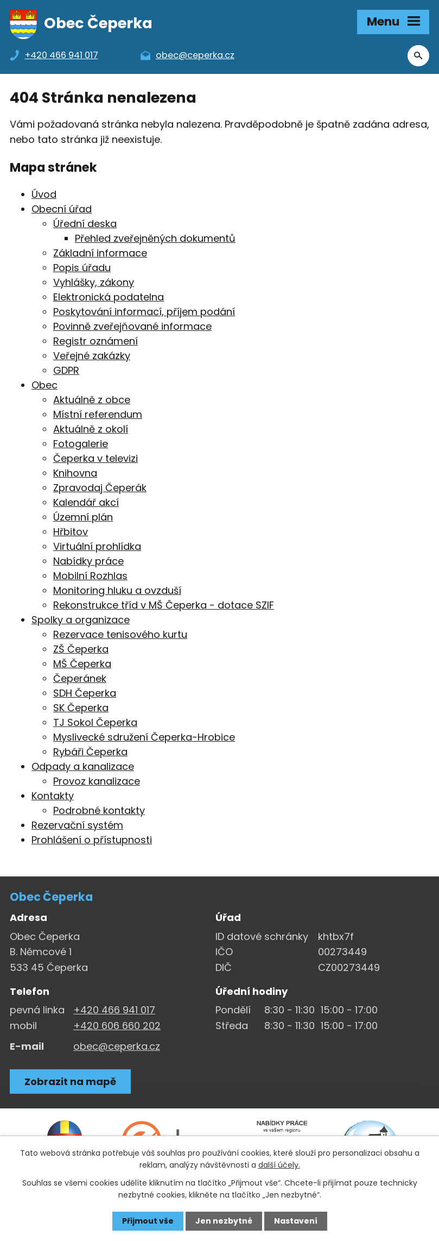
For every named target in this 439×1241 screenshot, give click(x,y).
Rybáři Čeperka (90, 752)
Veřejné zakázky (91, 355)
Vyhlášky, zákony (93, 282)
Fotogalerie (80, 443)
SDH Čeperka (84, 693)
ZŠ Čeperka (81, 649)
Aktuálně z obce (91, 399)
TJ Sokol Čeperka (95, 722)
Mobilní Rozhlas (90, 575)
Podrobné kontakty (99, 810)
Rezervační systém (77, 825)
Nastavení (295, 1220)
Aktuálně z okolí (90, 429)
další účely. (279, 1164)
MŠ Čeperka (82, 663)
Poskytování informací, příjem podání (144, 311)
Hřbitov (70, 531)
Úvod (43, 194)
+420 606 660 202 (117, 1025)
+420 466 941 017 (114, 1010)
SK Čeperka (81, 707)
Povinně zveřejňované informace (132, 326)
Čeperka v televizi (95, 458)
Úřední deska (85, 223)
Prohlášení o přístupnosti (91, 840)
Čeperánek (79, 678)
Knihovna (75, 473)
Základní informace (100, 253)
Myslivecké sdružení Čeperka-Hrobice (144, 737)
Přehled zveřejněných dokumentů (155, 238)
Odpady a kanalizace (82, 766)
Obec (44, 385)
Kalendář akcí (86, 502)
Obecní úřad (61, 209)
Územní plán (83, 517)
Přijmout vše (148, 1220)
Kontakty (52, 796)
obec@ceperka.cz (116, 1046)
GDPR (66, 370)
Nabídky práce (88, 561)
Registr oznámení (95, 341)
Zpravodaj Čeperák (100, 487)
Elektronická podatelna (108, 297)
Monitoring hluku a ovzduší (117, 590)
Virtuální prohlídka (97, 546)
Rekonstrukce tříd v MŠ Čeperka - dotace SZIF (163, 605)
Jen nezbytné (223, 1220)
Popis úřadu (82, 267)
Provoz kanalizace (96, 781)
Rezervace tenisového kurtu (120, 634)
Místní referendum (97, 414)
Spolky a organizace (80, 619)
